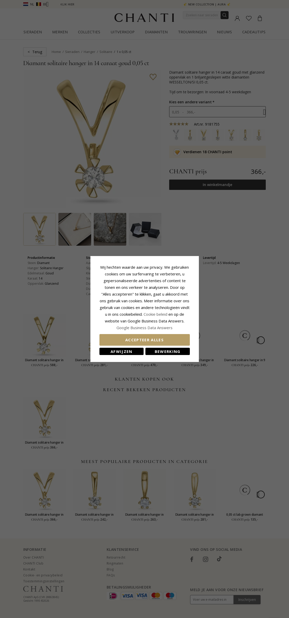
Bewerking (168, 351)
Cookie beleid (156, 314)
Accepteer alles (144, 339)
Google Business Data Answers (144, 327)
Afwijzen (121, 351)
